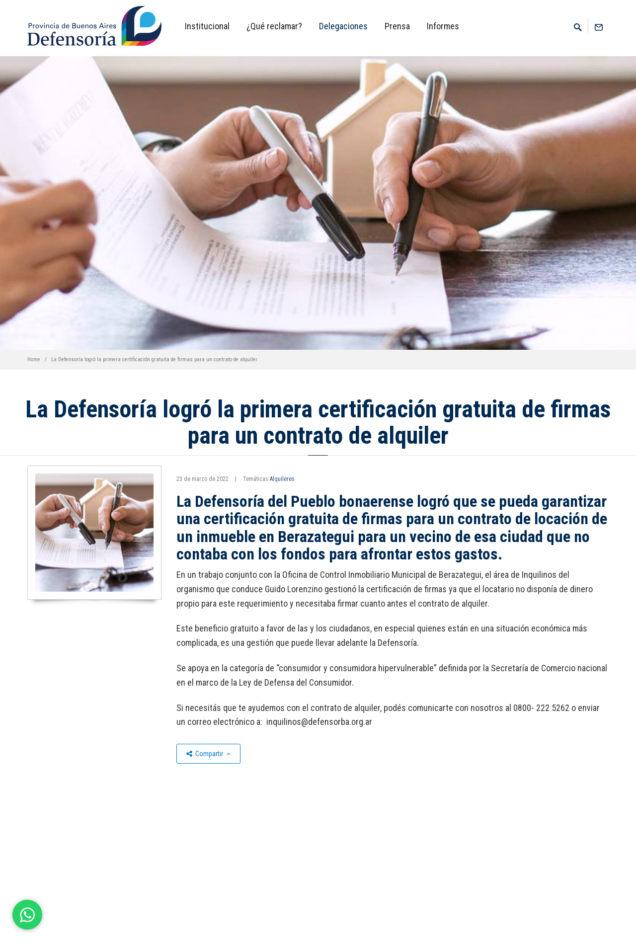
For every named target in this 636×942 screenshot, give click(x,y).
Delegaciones (343, 26)
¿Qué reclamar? (274, 26)
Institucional (207, 26)
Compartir (208, 754)
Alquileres (282, 478)
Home (33, 359)
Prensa (397, 26)
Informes (443, 26)
